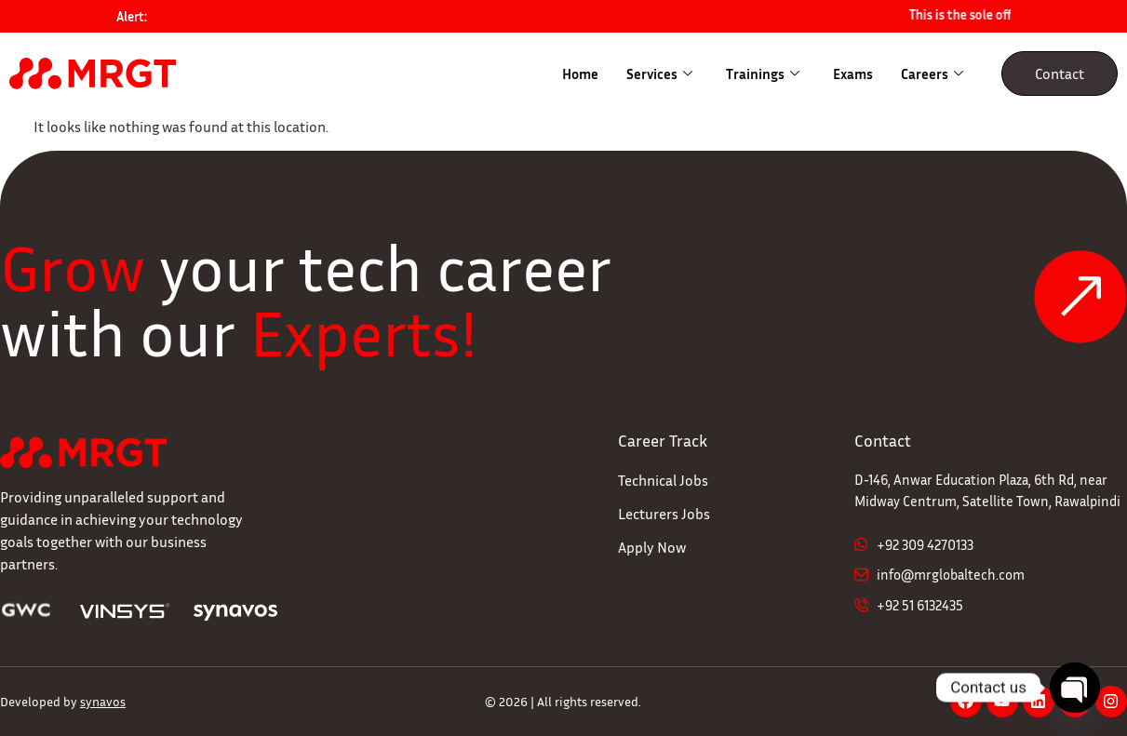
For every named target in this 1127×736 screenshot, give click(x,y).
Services (659, 73)
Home (580, 73)
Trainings (762, 73)
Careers (932, 73)
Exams (853, 73)
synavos (103, 701)
